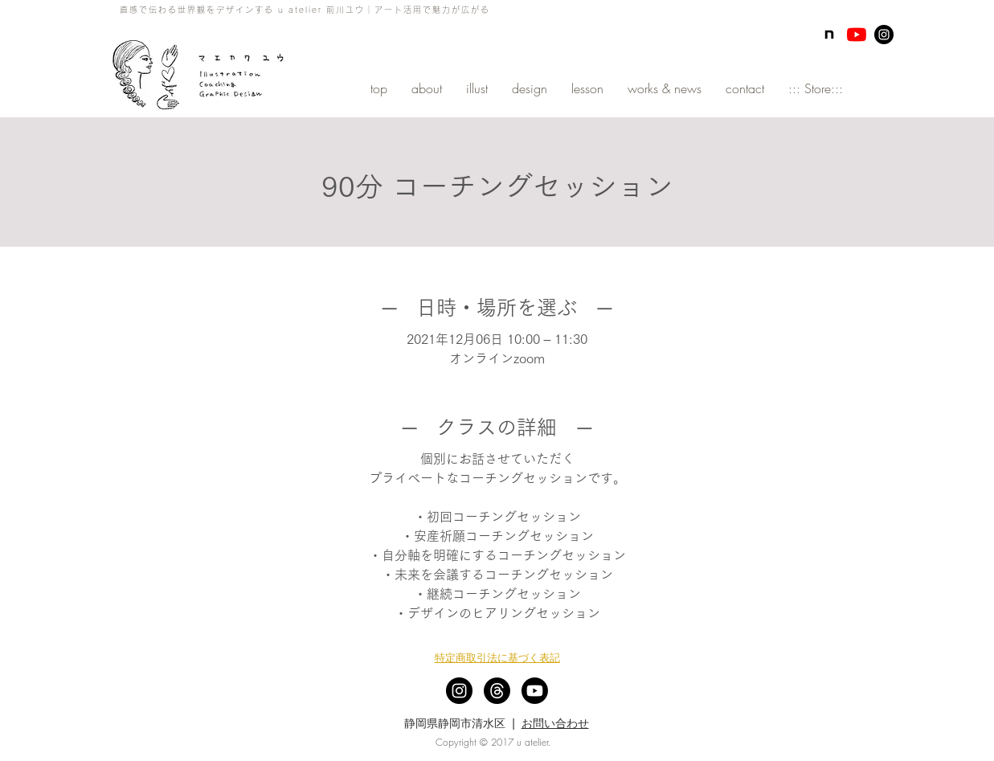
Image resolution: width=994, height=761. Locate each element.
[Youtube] (535, 690)
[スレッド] (497, 690)
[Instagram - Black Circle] (884, 34)
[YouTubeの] (856, 34)
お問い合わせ (555, 723)
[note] (829, 34)
